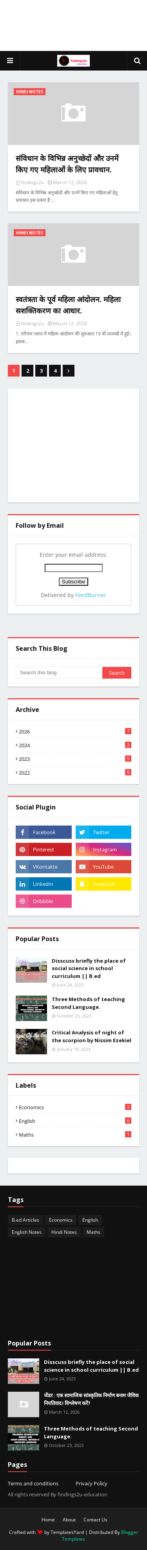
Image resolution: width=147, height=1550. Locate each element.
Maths (75, 1134)
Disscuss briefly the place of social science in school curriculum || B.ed (89, 968)
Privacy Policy (91, 1483)
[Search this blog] (59, 673)
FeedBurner (90, 595)
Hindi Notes (64, 1232)
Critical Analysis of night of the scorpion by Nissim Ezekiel (91, 1036)
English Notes (27, 1232)
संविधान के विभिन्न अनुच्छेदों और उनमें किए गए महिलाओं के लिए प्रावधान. (67, 164)
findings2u (32, 182)
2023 (75, 758)
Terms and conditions (33, 1483)
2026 (75, 731)
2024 (75, 745)
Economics (75, 1107)
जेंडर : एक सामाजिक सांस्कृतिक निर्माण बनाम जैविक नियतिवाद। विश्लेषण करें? (91, 1399)
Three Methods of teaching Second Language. (88, 1003)
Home (48, 1519)
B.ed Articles (25, 1220)
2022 (75, 772)
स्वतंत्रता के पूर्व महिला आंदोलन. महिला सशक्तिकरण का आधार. (68, 305)
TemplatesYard (67, 1532)
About (69, 1519)
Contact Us (95, 1519)
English (75, 1120)
